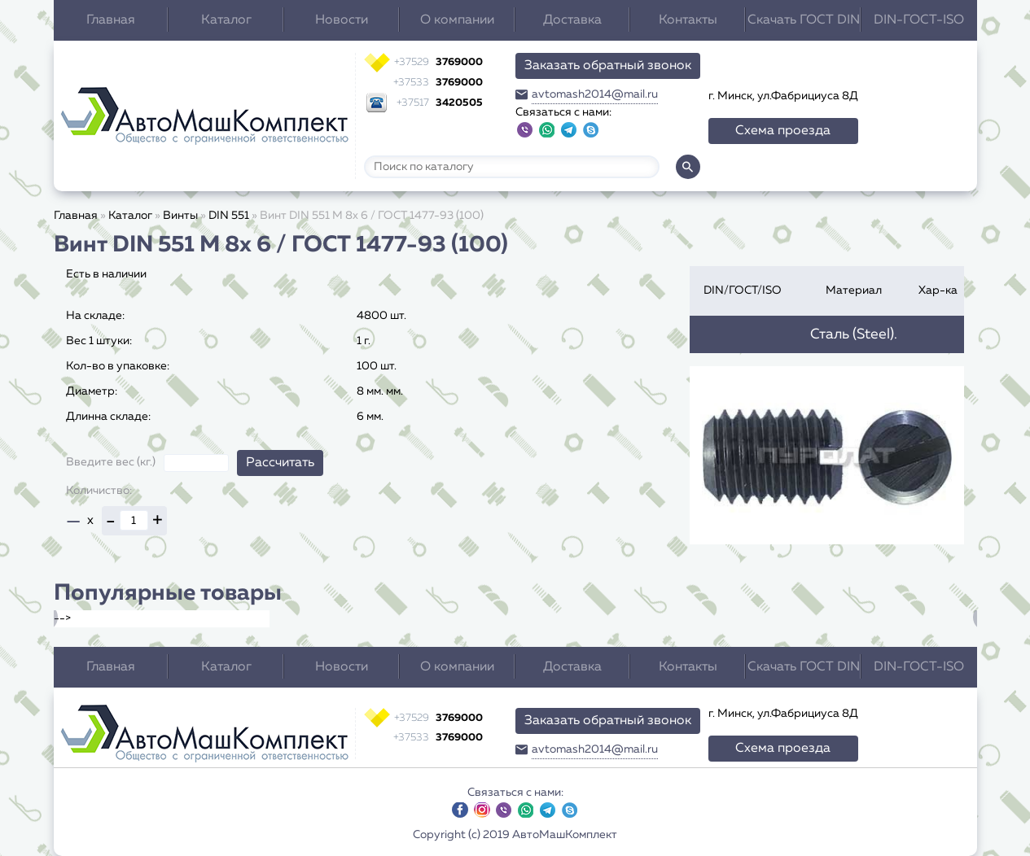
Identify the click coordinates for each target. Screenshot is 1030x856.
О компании (457, 20)
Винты (180, 215)
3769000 (438, 62)
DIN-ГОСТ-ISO (919, 20)
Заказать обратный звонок (607, 65)
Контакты (688, 20)
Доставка (572, 20)
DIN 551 (228, 215)
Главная (110, 20)
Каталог (226, 20)
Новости (341, 20)
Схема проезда (783, 131)
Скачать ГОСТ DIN (803, 20)
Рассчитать (280, 462)
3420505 (440, 103)
